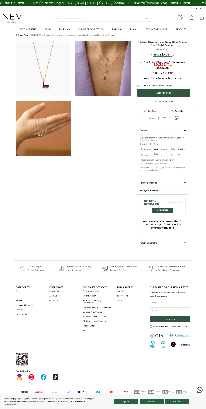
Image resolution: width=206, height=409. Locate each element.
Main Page (120, 291)
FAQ (84, 330)
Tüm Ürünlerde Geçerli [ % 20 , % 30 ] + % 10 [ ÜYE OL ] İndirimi (85, 3)
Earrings (19, 300)
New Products (122, 296)
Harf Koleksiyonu (23, 314)
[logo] (12, 18)
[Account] (191, 17)
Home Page (22, 35)
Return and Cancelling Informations (92, 301)
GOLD (48, 29)
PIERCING (64, 29)
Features (163, 130)
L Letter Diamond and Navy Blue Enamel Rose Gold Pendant (89, 35)
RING (133, 29)
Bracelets (19, 310)
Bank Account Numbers (92, 291)
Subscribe (170, 319)
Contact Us (54, 291)
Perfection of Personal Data (94, 316)
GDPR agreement (161, 326)
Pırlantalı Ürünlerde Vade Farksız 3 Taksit (168, 3)
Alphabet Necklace (52, 35)
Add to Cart (163, 92)
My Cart (119, 300)
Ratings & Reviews (163, 190)
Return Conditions (163, 243)
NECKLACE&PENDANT (155, 29)
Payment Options (163, 182)
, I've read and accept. (169, 326)
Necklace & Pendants (24, 305)
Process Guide (89, 326)
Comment (162, 210)
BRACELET (180, 29)
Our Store (53, 300)
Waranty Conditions (91, 296)
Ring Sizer (152, 111)
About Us (53, 296)
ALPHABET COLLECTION (91, 29)
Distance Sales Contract (93, 312)
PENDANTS (36, 35)
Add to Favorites (164, 101)
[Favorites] (180, 17)
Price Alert (178, 111)
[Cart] (202, 18)
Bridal (18, 291)
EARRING (117, 29)
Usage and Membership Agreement (97, 307)
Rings (18, 296)
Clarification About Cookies (94, 321)
